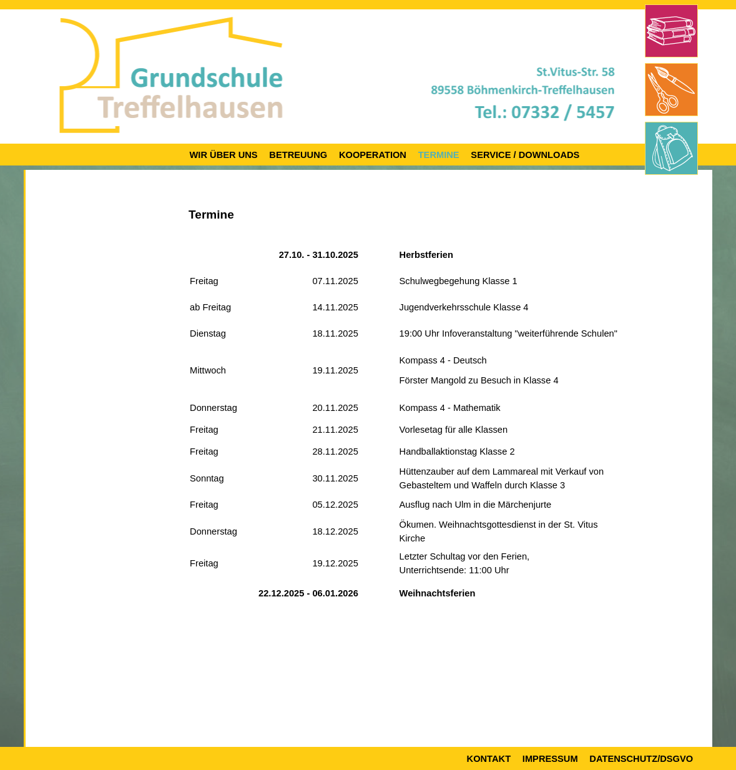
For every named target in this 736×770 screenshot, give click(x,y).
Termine (438, 155)
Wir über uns (224, 155)
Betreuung (298, 155)
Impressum (550, 759)
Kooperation (372, 155)
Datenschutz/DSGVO (641, 759)
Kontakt (489, 759)
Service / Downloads (525, 155)
